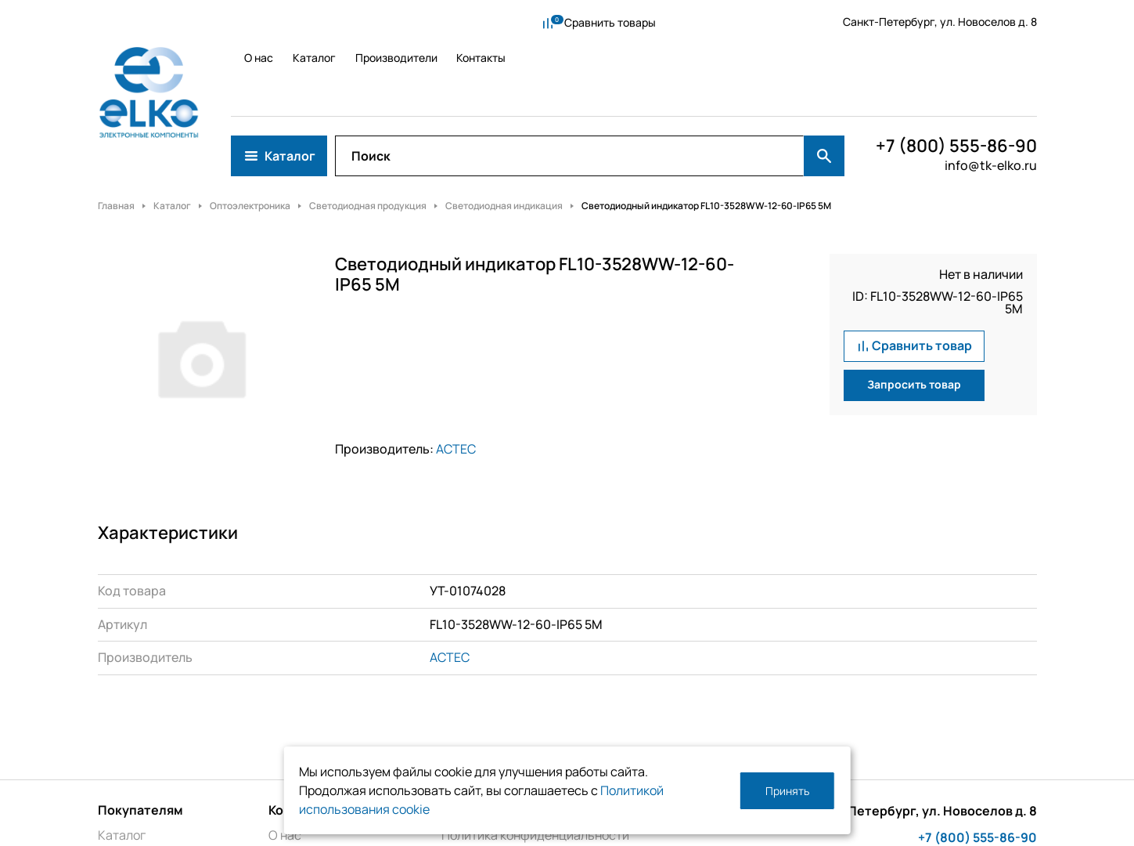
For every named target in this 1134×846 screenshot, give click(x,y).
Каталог (304, 21)
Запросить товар (914, 313)
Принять (787, 790)
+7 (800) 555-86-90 (956, 74)
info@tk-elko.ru (991, 94)
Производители (391, 21)
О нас (245, 21)
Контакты (480, 21)
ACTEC (456, 377)
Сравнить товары (595, 22)
